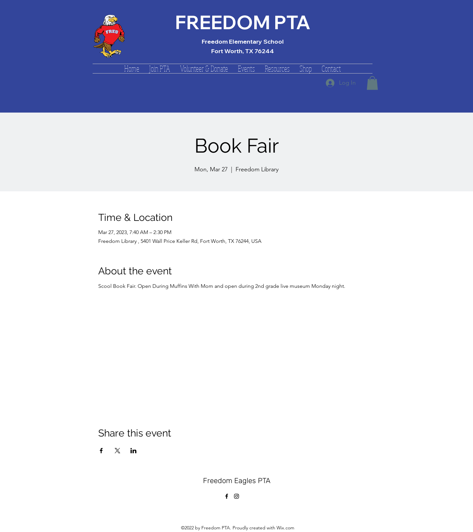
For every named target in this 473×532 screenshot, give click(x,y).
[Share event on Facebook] (101, 450)
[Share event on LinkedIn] (133, 450)
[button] (159, 68)
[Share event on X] (117, 450)
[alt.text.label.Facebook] (226, 496)
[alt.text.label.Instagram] (236, 496)
